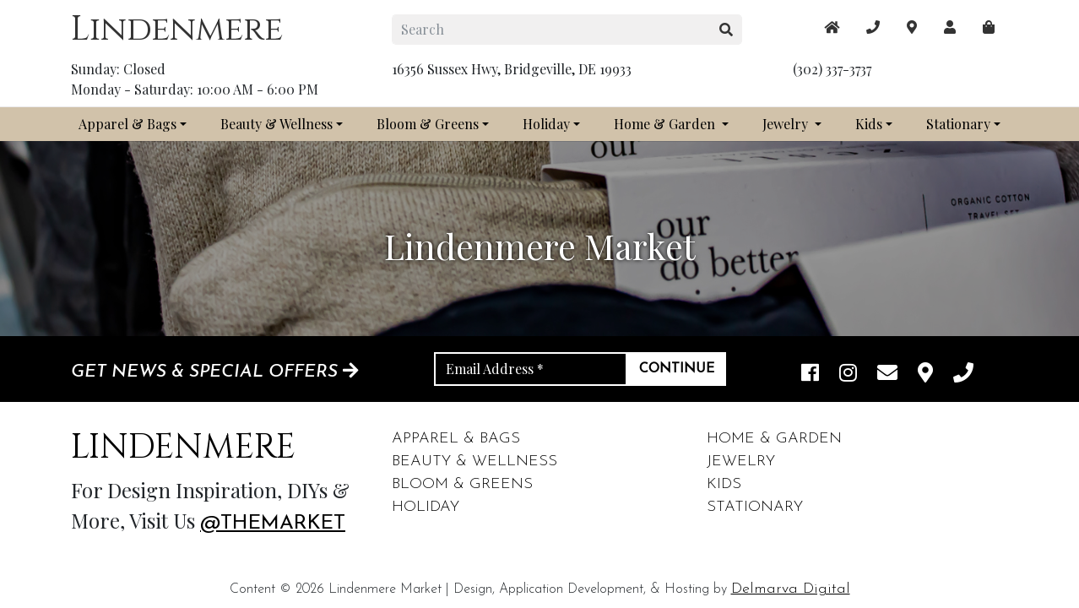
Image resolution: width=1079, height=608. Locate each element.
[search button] (726, 29)
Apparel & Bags (127, 124)
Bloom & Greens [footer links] (462, 484)
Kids (868, 124)
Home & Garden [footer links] (774, 439)
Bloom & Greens (428, 124)
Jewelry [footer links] (741, 461)
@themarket (272, 523)
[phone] (963, 374)
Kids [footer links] (724, 484)
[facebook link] (810, 374)
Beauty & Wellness (276, 124)
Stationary (958, 124)
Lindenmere (177, 29)
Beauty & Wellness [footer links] (474, 461)
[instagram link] (848, 374)
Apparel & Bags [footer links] (456, 439)
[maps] (988, 27)
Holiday (546, 124)
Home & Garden (666, 124)
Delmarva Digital (790, 589)
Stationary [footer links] (755, 507)
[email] (887, 374)
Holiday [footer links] (425, 507)
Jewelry (786, 124)
